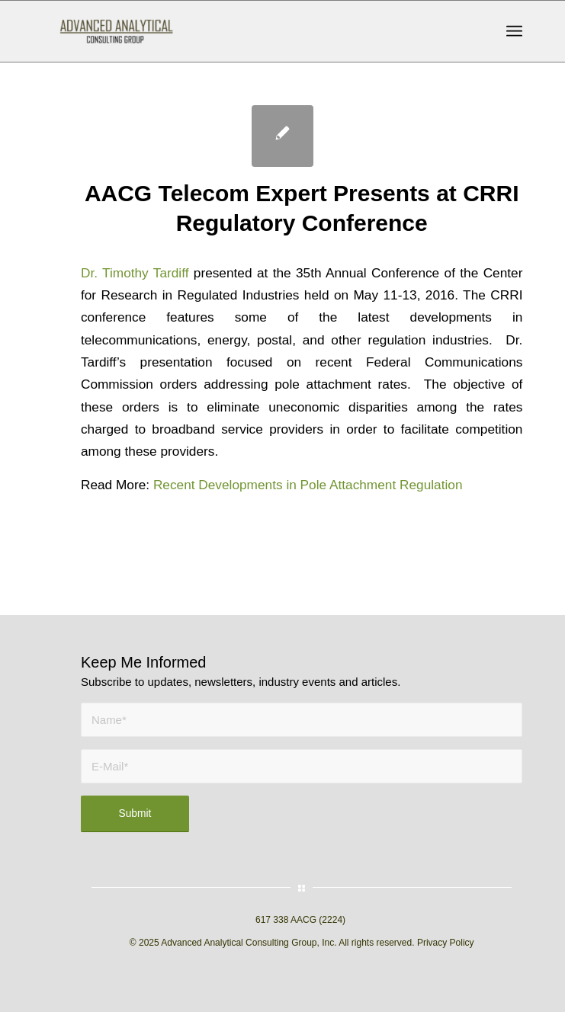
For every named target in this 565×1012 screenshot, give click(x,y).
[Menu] (514, 31)
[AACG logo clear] (235, 31)
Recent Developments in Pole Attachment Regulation (308, 484)
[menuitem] (514, 31)
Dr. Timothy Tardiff (135, 272)
